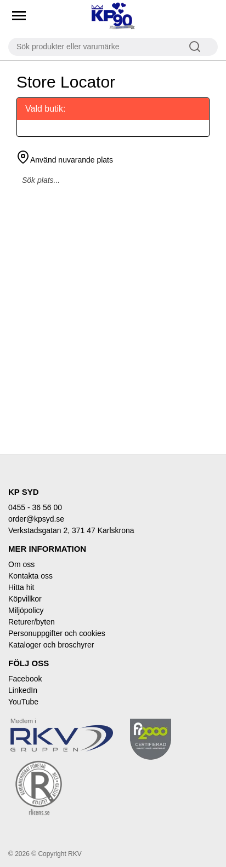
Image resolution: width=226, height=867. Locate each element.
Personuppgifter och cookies (56, 633)
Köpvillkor (25, 598)
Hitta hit (21, 587)
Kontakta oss (30, 575)
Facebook (25, 678)
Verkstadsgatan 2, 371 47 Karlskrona (71, 530)
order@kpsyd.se (36, 519)
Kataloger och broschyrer (51, 644)
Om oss (21, 564)
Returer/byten (31, 621)
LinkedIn (22, 690)
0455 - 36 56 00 (35, 507)
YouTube (23, 701)
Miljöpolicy (26, 610)
